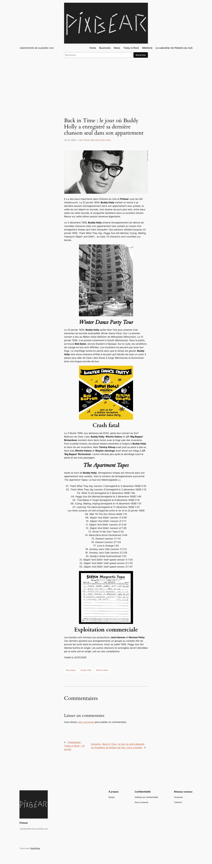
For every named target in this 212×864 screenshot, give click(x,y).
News (108, 140)
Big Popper (71, 670)
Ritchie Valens (102, 670)
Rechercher (141, 55)
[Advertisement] (106, 82)
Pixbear (86, 140)
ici (119, 479)
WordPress (35, 848)
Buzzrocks (100, 140)
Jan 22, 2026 (70, 140)
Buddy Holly (86, 670)
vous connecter (85, 722)
